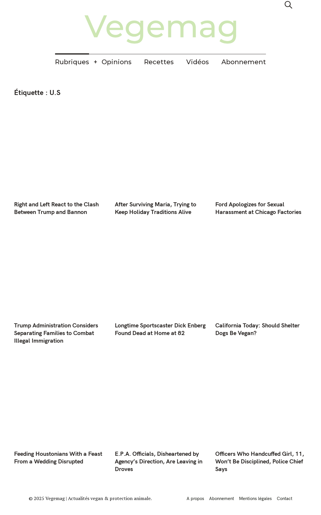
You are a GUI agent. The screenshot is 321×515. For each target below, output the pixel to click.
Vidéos (197, 62)
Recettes (159, 62)
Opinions (117, 62)
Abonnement (243, 62)
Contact (284, 498)
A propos (195, 498)
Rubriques (72, 62)
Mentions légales (255, 498)
